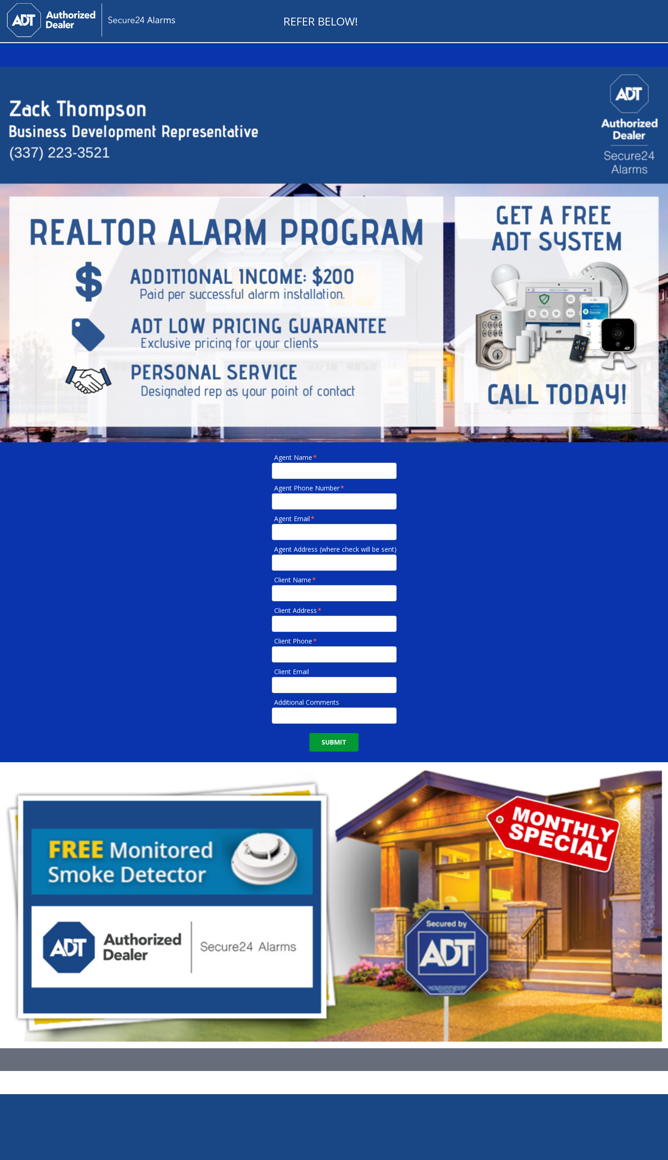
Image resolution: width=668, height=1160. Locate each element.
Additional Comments (306, 702)
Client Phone (296, 641)
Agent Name (296, 457)
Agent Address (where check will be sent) (335, 549)
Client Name (295, 579)
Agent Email (294, 518)
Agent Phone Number (309, 488)
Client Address (298, 610)
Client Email (291, 671)
